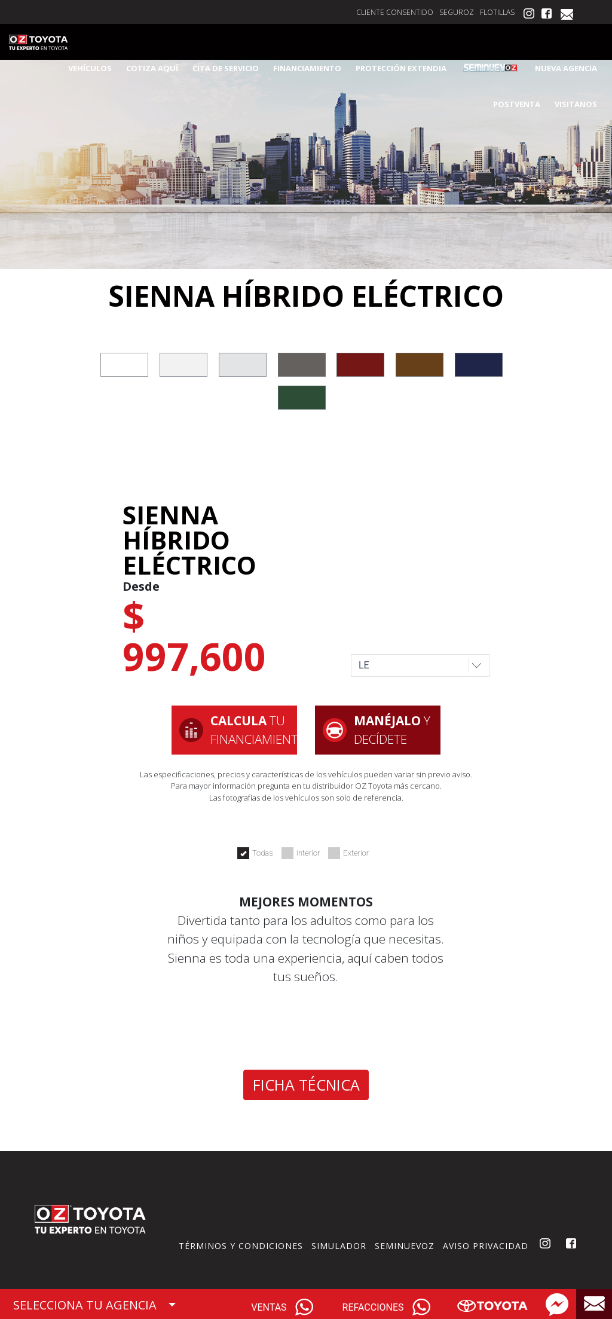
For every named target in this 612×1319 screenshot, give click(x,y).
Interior (300, 853)
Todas (255, 853)
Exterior (348, 853)
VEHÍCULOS (90, 68)
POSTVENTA (516, 104)
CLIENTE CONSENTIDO (394, 12)
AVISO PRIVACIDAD (485, 1245)
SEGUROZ (456, 12)
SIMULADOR (338, 1245)
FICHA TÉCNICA (306, 1084)
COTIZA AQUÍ (152, 68)
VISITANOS (576, 104)
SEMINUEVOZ (404, 1245)
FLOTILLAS (497, 12)
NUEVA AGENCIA (566, 68)
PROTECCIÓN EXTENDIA (401, 68)
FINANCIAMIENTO (307, 68)
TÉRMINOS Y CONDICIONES (241, 1245)
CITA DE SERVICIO (225, 68)
